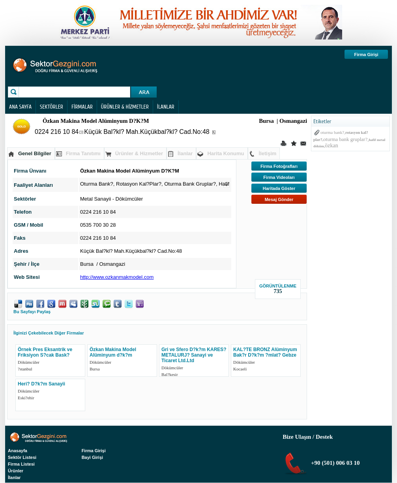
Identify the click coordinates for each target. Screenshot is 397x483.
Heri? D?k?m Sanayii (41, 384)
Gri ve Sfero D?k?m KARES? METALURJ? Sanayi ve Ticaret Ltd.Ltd (194, 355)
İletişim (268, 153)
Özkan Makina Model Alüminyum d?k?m (113, 352)
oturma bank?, (332, 132)
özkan (331, 145)
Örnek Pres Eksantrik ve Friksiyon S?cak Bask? (45, 352)
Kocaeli (240, 368)
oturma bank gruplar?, (346, 139)
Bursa (95, 368)
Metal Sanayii (95, 199)
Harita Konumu (225, 153)
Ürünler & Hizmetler (139, 153)
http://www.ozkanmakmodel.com (117, 277)
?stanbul (25, 368)
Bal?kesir (169, 374)
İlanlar (185, 153)
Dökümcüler (129, 199)
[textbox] (75, 92)
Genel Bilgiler (34, 153)
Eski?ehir (26, 397)
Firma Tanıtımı (83, 153)
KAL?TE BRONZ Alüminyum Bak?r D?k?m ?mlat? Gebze (265, 352)
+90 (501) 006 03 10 (334, 463)
